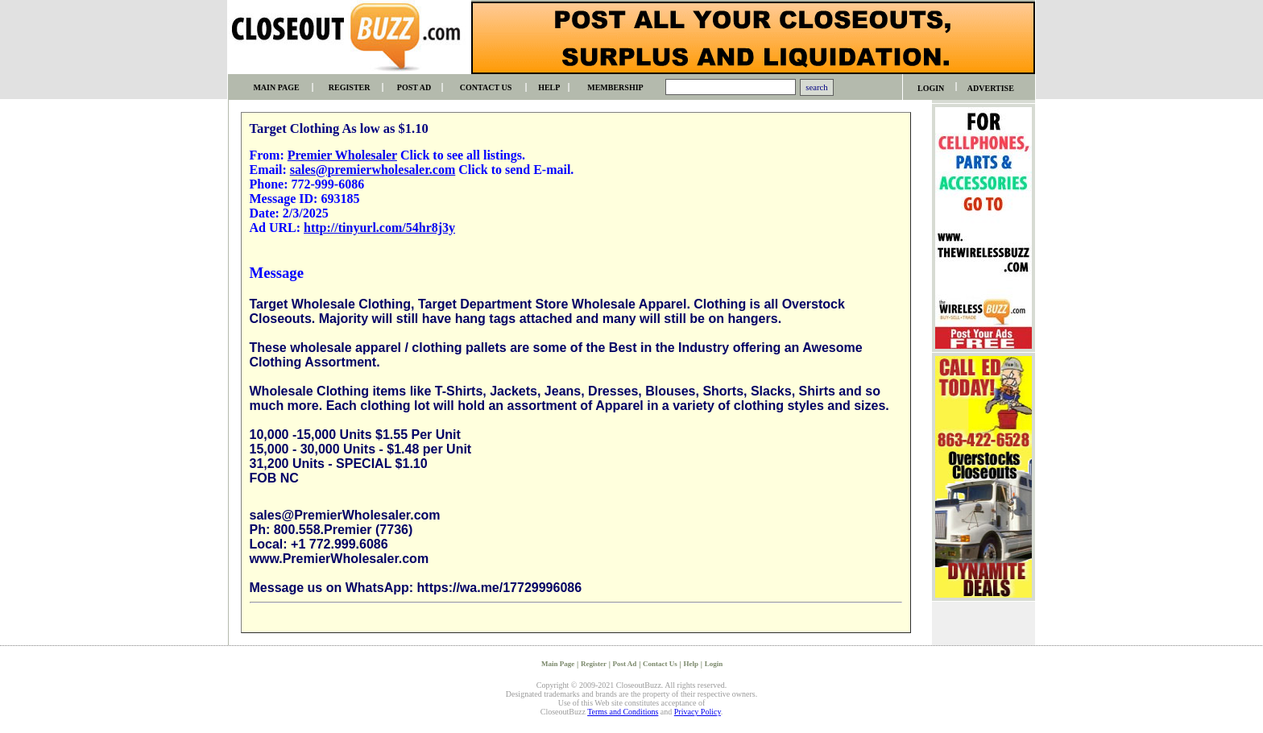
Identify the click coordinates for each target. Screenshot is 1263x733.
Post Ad (625, 664)
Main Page (557, 664)
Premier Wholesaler (342, 155)
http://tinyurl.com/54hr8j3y (379, 227)
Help (691, 664)
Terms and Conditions (622, 711)
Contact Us (660, 664)
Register (594, 664)
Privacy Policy (697, 711)
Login (714, 664)
